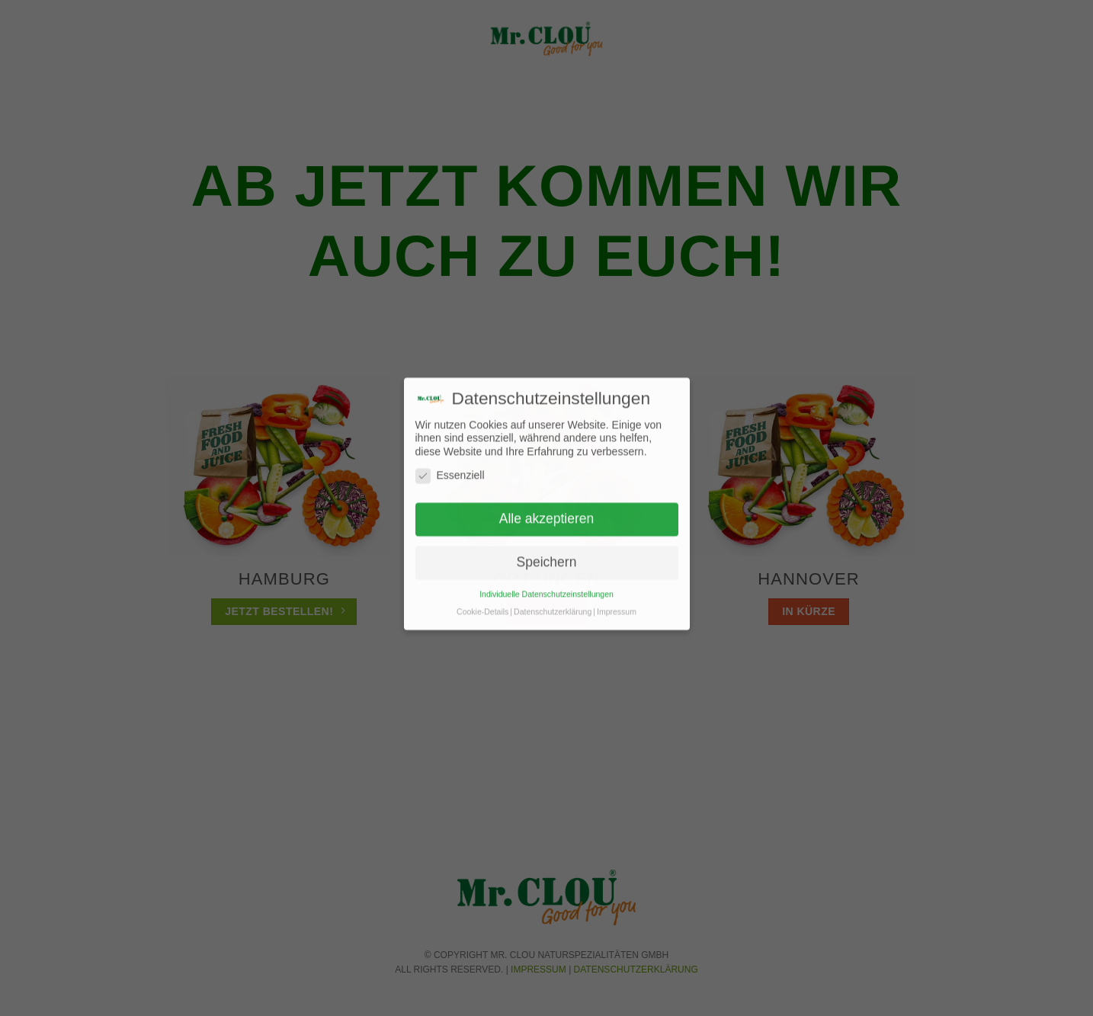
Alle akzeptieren (547, 506)
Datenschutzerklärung (552, 599)
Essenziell (450, 463)
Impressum (616, 599)
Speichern (547, 549)
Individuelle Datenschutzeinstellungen (546, 581)
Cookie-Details (482, 599)
